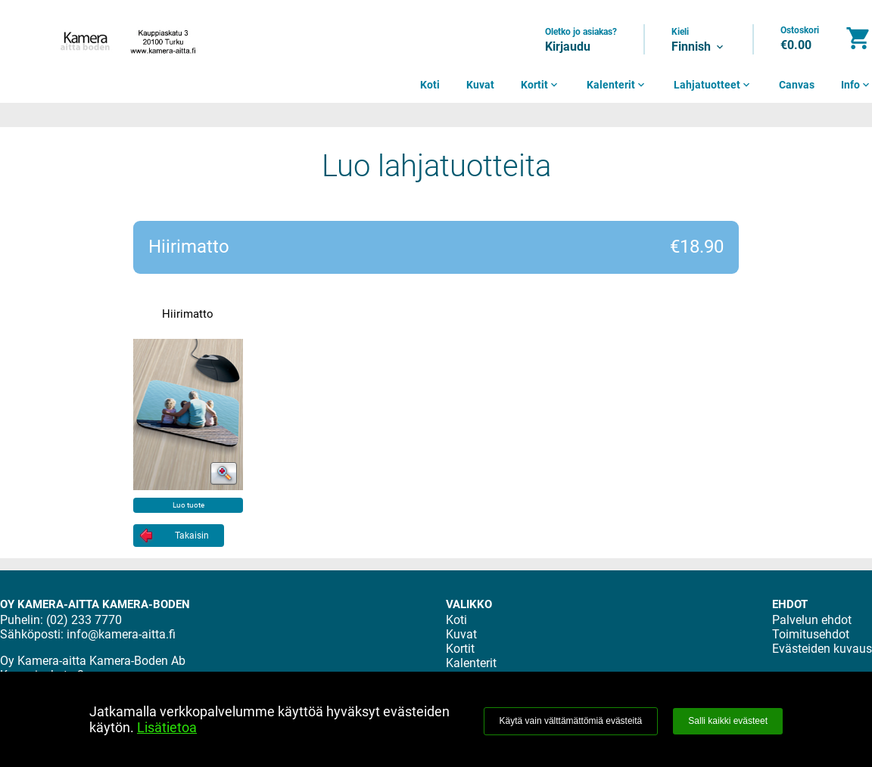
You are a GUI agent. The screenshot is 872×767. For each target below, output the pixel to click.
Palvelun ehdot (812, 620)
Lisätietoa (167, 727)
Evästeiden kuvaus (822, 648)
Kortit (540, 85)
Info (856, 85)
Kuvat (480, 85)
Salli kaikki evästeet (728, 721)
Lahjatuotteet (713, 85)
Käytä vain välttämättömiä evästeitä (571, 721)
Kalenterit (617, 85)
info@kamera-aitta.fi (121, 634)
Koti (430, 85)
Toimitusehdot (810, 634)
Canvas (796, 85)
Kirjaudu (567, 46)
